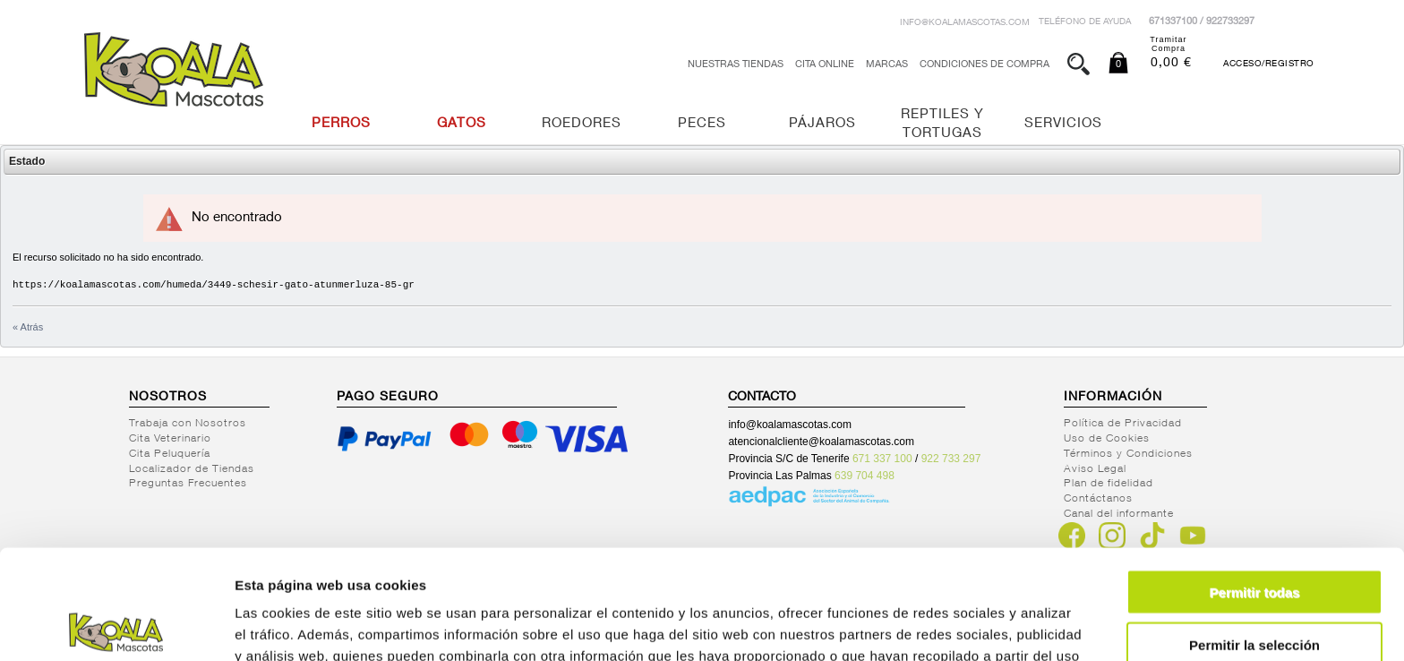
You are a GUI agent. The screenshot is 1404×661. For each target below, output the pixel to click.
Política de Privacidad (1123, 423)
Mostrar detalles (969, 625)
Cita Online (824, 65)
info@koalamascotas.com (965, 23)
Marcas (887, 65)
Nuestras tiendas (735, 65)
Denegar (1254, 587)
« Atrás (28, 327)
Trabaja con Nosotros (187, 423)
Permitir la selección (1254, 535)
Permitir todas (1255, 482)
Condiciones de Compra (984, 65)
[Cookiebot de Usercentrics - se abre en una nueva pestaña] (116, 626)
